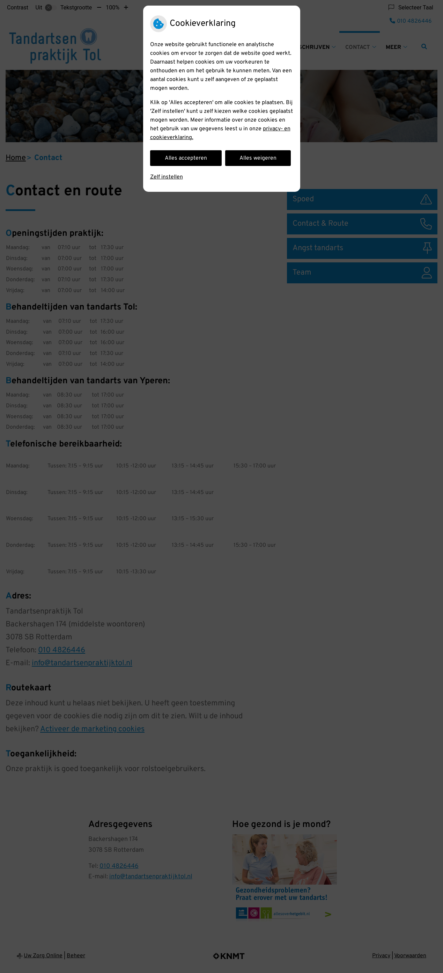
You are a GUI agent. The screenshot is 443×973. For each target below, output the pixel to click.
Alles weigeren (257, 158)
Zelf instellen (166, 177)
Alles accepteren (186, 158)
